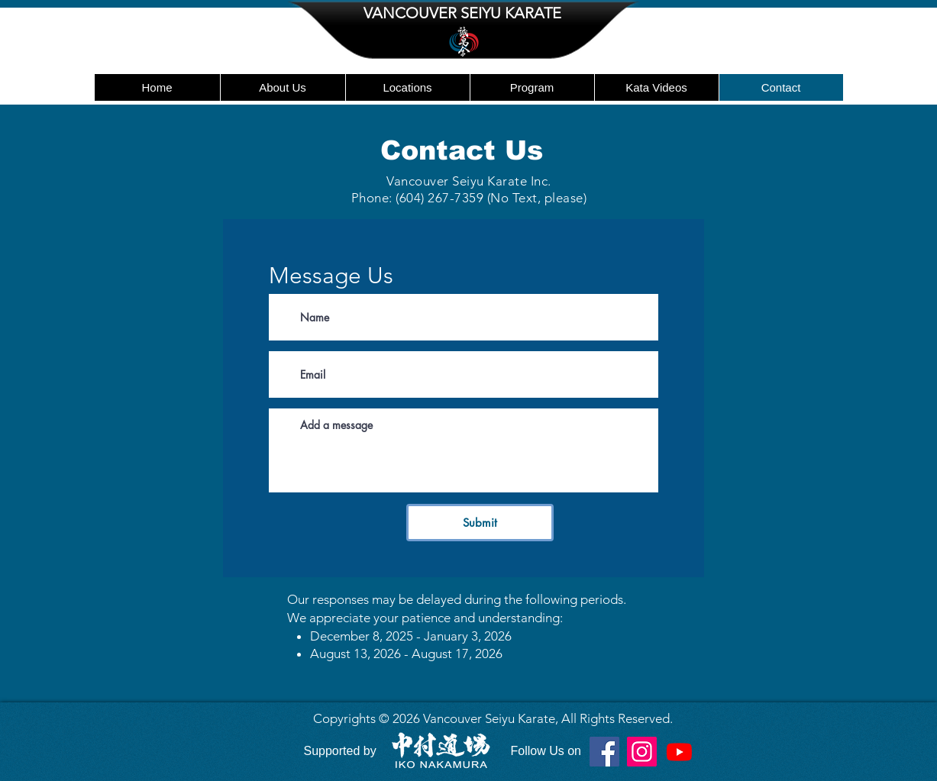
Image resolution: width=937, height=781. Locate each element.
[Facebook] (604, 751)
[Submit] (480, 522)
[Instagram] (642, 751)
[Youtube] (679, 751)
